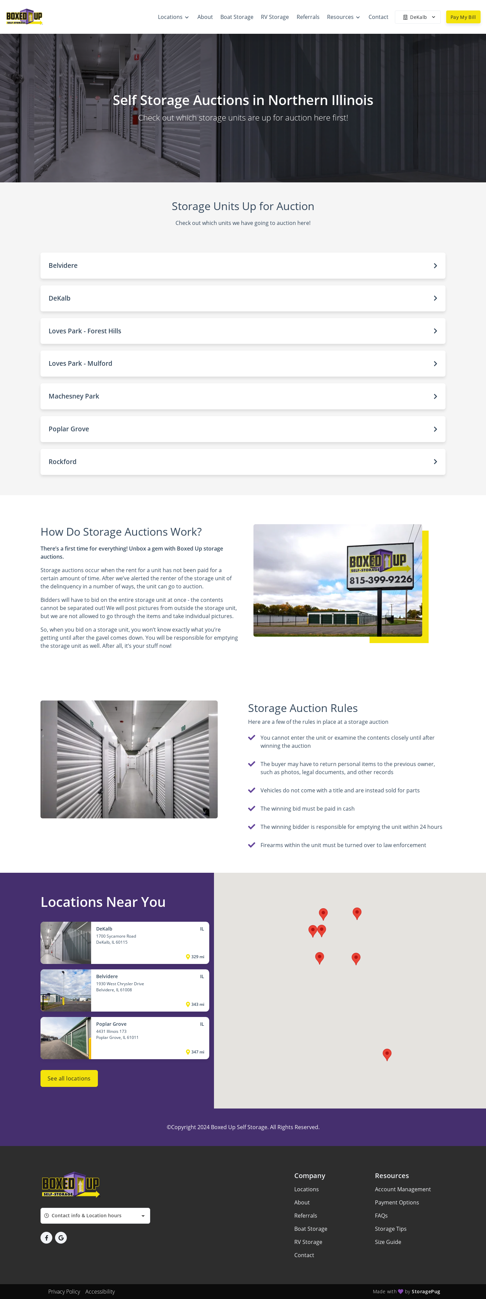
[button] (243, 266)
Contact (304, 1255)
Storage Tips (391, 1228)
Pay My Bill (463, 17)
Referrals (305, 1215)
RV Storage (308, 1242)
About (302, 1202)
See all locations (69, 1078)
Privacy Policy (64, 1291)
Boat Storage (310, 1228)
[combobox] (95, 1216)
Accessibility (100, 1291)
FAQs (381, 1215)
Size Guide (388, 1242)
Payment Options (397, 1202)
